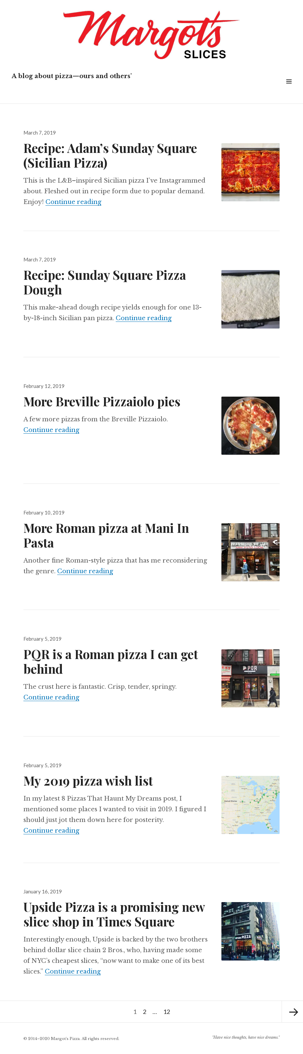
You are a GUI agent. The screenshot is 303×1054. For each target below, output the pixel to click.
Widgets (289, 88)
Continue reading (73, 202)
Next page (292, 1011)
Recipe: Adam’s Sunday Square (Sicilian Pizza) (110, 155)
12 (168, 1008)
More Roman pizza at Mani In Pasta (106, 535)
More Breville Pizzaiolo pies (101, 401)
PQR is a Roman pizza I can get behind (110, 661)
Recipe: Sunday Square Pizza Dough (104, 281)
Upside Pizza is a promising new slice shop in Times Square (114, 913)
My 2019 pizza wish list (88, 780)
